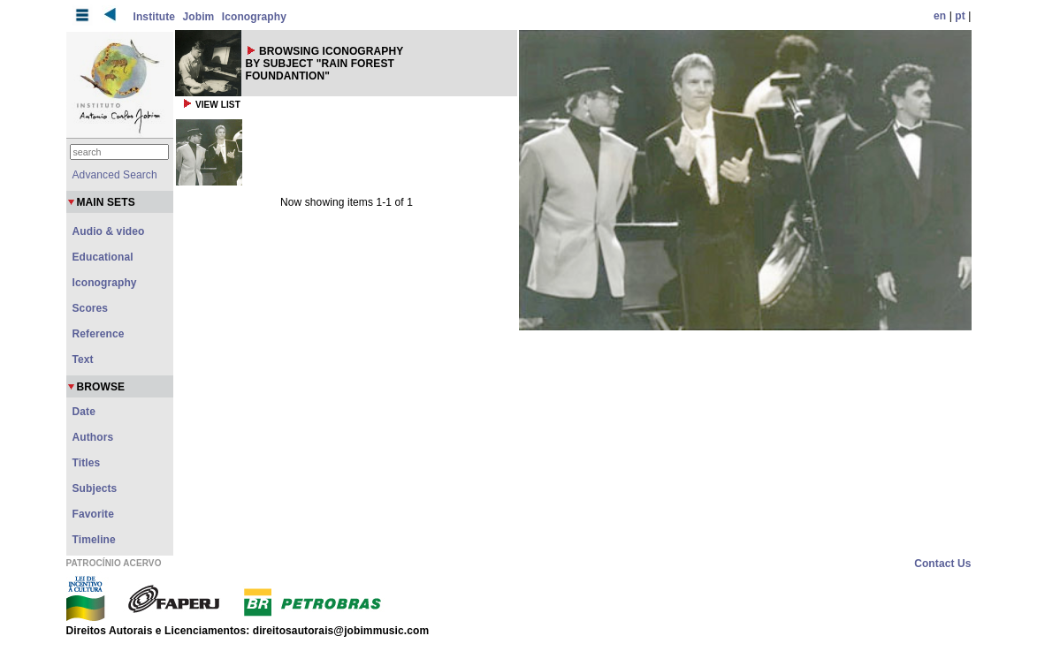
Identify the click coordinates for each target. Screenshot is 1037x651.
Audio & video (108, 231)
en (940, 16)
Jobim (199, 17)
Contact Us (942, 563)
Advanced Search (114, 175)
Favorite (93, 514)
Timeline (94, 540)
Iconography (254, 17)
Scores (90, 308)
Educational (102, 257)
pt (960, 16)
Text (83, 359)
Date (83, 411)
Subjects (95, 488)
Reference (98, 334)
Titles (86, 463)
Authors (93, 437)
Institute (154, 17)
